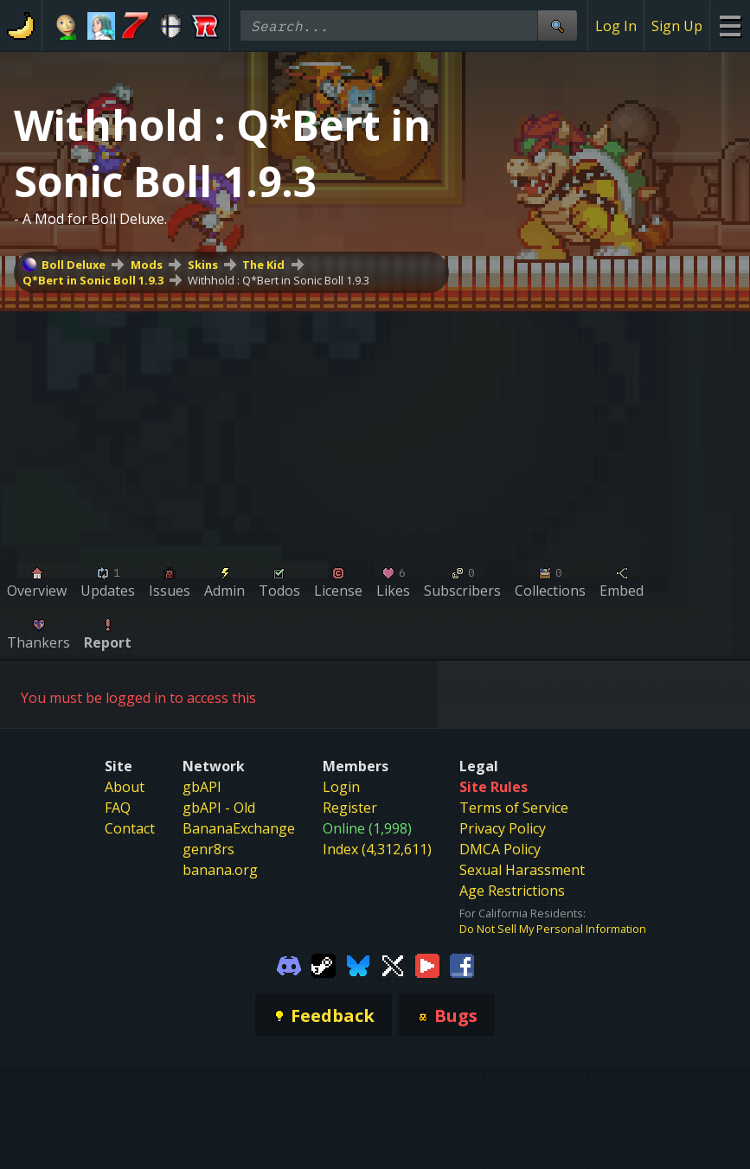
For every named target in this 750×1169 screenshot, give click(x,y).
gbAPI (202, 786)
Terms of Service (513, 807)
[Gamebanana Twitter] (393, 964)
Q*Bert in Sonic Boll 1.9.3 (92, 280)
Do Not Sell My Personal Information (552, 928)
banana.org (220, 869)
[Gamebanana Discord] (289, 964)
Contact (130, 828)
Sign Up (676, 25)
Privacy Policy (502, 828)
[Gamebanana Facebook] (462, 964)
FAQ (118, 807)
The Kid (263, 264)
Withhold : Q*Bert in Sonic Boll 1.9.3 (278, 280)
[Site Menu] (729, 25)
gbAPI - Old (219, 807)
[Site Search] (557, 25)
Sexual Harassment (522, 869)
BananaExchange (239, 828)
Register (350, 807)
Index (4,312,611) (377, 849)
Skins (203, 264)
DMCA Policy (500, 849)
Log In (616, 25)
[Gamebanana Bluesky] (358, 964)
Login (341, 786)
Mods (147, 264)
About (124, 786)
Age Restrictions (512, 890)
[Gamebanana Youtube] (427, 964)
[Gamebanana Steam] (323, 964)
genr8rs (208, 849)
